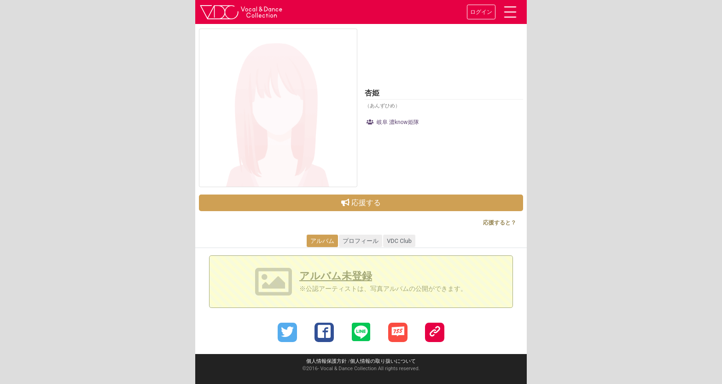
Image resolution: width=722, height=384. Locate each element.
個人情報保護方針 (326, 361)
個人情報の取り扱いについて (383, 361)
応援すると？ (499, 222)
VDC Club (399, 240)
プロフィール (360, 240)
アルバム (322, 240)
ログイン (481, 12)
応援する (361, 202)
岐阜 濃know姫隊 (393, 122)
